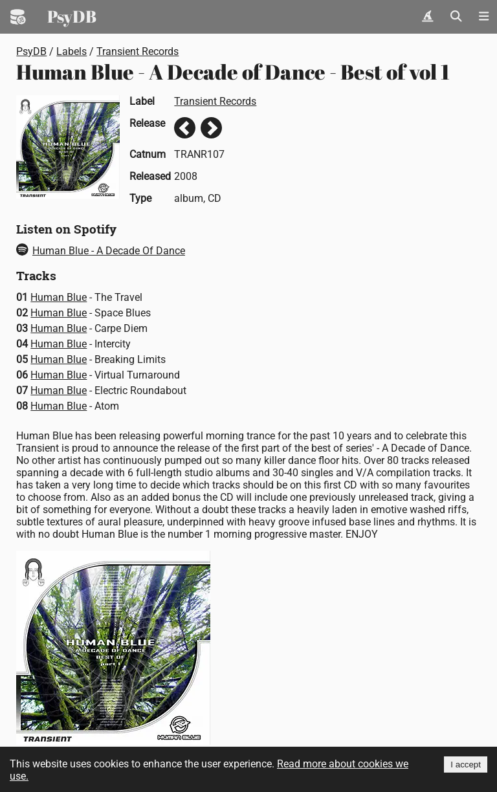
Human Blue (58, 297)
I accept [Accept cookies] (465, 764)
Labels (71, 51)
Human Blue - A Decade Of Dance (100, 251)
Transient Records (137, 51)
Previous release (184, 127)
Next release (211, 127)
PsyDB (71, 16)
